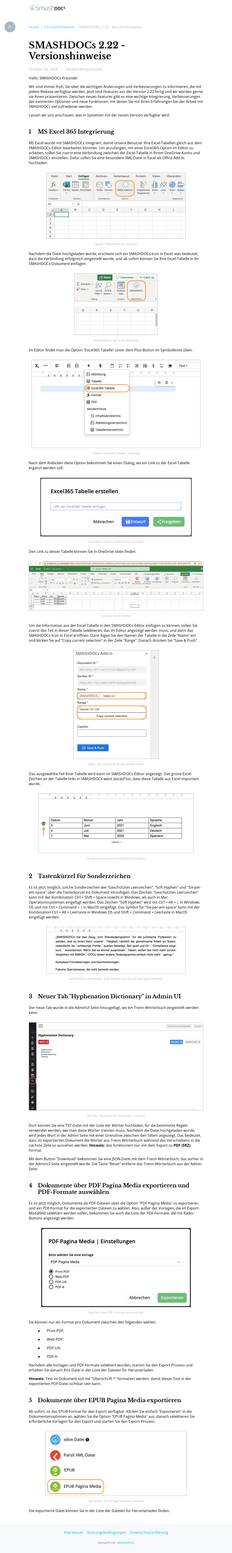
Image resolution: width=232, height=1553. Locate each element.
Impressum (73, 1532)
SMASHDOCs (125, 1543)
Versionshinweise (59, 26)
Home (34, 26)
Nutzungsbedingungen (106, 1532)
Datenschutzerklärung (149, 1532)
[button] (10, 26)
